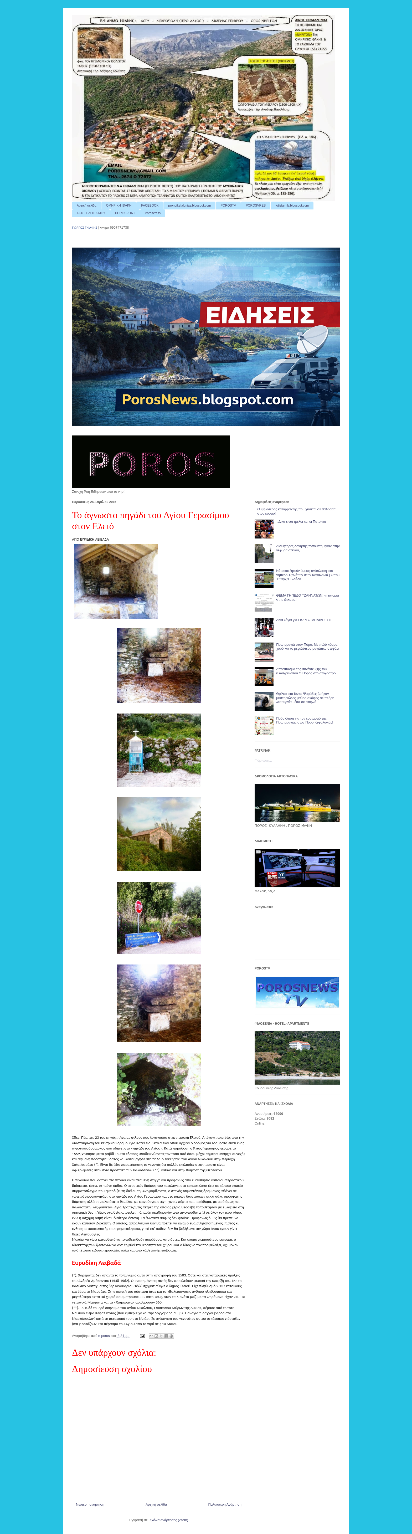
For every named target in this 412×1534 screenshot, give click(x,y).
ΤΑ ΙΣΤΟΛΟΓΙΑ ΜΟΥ (91, 213)
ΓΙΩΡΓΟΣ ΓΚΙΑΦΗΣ (84, 227)
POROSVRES (256, 205)
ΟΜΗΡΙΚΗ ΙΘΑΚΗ (118, 205)
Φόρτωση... (263, 760)
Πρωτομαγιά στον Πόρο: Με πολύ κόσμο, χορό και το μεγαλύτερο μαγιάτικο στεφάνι (307, 647)
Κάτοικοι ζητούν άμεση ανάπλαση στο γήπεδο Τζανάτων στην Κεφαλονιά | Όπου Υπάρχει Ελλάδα (307, 575)
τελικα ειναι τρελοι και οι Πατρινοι (301, 522)
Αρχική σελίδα (86, 205)
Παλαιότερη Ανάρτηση (224, 1504)
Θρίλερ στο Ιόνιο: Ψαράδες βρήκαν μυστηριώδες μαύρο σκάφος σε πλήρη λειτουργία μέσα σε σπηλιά (305, 698)
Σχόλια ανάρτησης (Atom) (169, 1520)
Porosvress (153, 213)
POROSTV (228, 205)
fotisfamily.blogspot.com (292, 205)
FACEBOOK (149, 205)
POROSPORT (125, 213)
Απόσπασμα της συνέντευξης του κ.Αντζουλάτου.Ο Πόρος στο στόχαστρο (306, 671)
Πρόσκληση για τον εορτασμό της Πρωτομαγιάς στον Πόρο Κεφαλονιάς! (304, 720)
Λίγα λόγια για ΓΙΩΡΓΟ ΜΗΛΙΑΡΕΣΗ (303, 620)
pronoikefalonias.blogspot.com (189, 205)
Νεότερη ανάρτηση (90, 1504)
